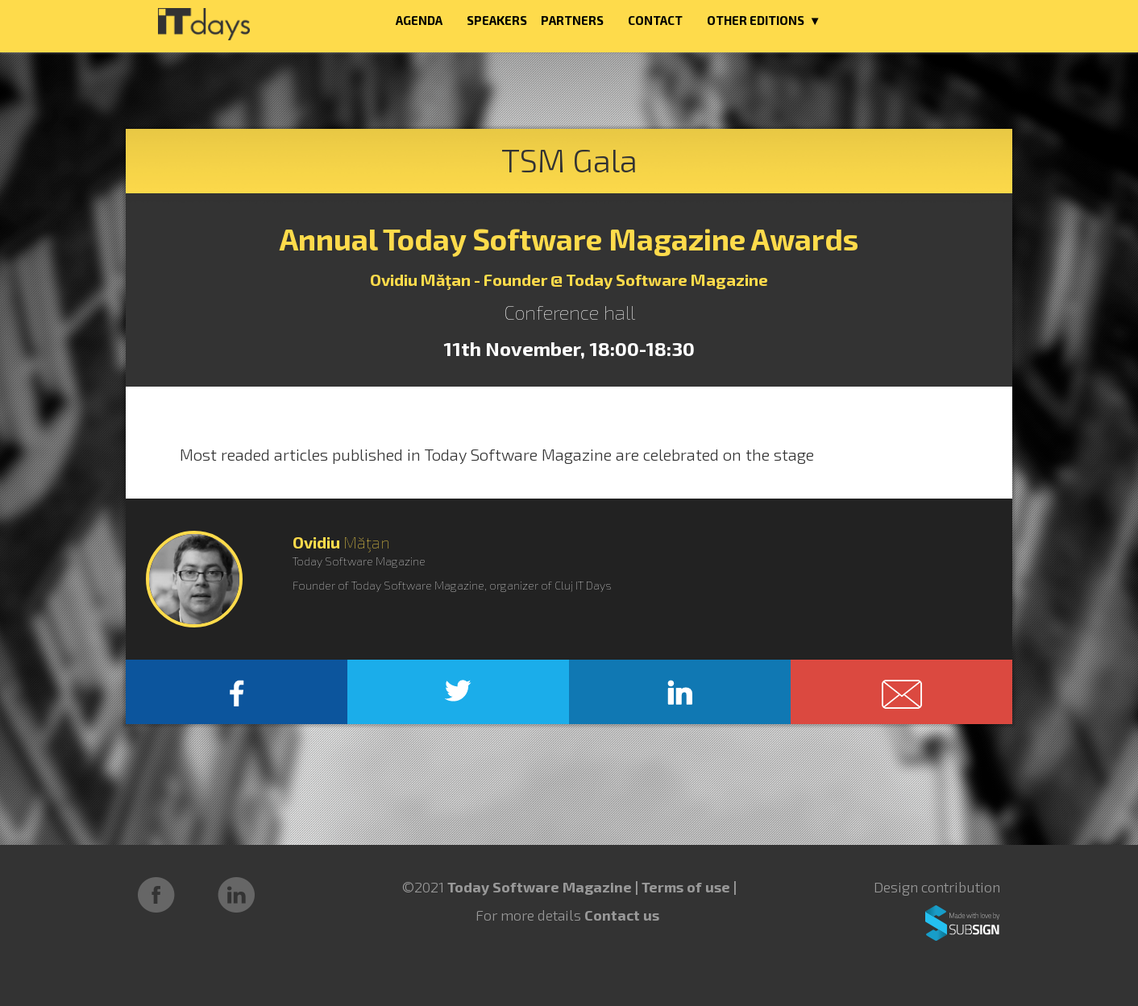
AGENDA (419, 20)
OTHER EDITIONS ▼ (764, 20)
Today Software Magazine (539, 887)
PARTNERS (572, 20)
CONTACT (655, 20)
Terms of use (687, 887)
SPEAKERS (497, 20)
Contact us (621, 915)
